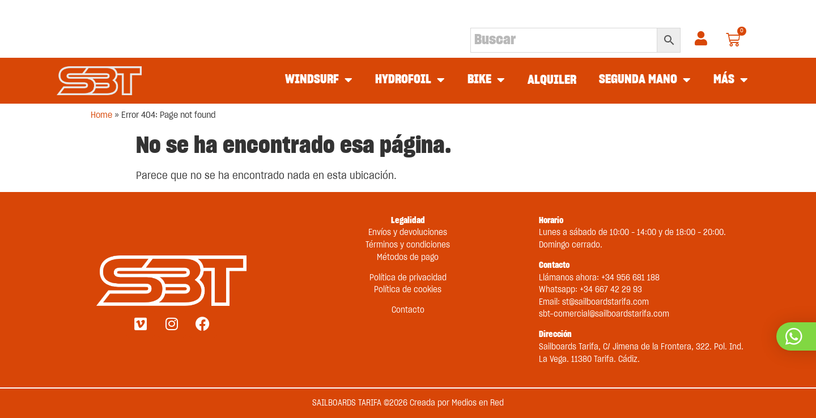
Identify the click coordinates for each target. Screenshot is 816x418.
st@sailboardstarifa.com (605, 302)
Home (101, 115)
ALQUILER (552, 80)
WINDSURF (318, 80)
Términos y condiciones (408, 245)
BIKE (486, 80)
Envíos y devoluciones (407, 232)
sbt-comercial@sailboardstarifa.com (604, 314)
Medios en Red (478, 403)
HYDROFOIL (410, 80)
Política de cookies (407, 289)
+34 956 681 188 (630, 278)
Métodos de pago (408, 257)
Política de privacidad (408, 278)
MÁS (730, 80)
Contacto (408, 310)
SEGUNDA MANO (645, 80)
